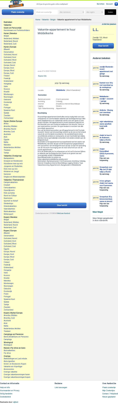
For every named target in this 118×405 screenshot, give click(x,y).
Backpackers (9, 158)
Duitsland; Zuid (10, 62)
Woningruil (8, 345)
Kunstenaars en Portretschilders (17, 30)
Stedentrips (8, 203)
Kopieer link (42, 76)
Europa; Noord (9, 65)
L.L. (96, 30)
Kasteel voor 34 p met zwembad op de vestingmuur (106, 85)
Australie (7, 134)
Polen (6, 105)
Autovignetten (9, 361)
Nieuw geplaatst (108, 397)
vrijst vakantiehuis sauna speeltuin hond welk (106, 124)
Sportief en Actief (11, 201)
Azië (5, 323)
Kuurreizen (8, 198)
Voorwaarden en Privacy (9, 390)
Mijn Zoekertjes (108, 390)
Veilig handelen (6, 394)
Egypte (6, 139)
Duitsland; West (10, 60)
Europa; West (9, 70)
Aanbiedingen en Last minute (15, 358)
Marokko (7, 145)
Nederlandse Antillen (12, 147)
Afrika (6, 124)
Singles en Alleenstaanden (14, 177)
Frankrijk (7, 78)
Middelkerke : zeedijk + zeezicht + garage (106, 98)
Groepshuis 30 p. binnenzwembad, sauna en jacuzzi (106, 199)
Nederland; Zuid (10, 44)
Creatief (7, 185)
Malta (6, 142)
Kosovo (7, 89)
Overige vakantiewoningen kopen (17, 377)
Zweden (7, 115)
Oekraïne (7, 99)
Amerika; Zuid (9, 131)
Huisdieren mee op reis (13, 163)
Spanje (6, 113)
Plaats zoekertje (109, 387)
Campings (8, 339)
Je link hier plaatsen (109, 24)
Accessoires (9, 369)
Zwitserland (8, 118)
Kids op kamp (9, 193)
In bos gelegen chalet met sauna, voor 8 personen (106, 183)
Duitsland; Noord (10, 55)
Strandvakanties (10, 206)
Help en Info (5, 387)
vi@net (15, 402)
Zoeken (110, 12)
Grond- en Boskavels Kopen (15, 364)
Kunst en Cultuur (10, 195)
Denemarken (9, 52)
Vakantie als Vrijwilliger (13, 366)
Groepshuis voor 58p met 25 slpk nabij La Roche (106, 169)
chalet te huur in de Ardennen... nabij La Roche (106, 137)
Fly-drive (7, 353)
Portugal (7, 107)
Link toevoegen (61, 387)
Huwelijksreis (9, 190)
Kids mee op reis (11, 169)
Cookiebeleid (5, 397)
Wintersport (8, 214)
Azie (5, 137)
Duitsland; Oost (10, 57)
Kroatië (6, 92)
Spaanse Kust (9, 110)
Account (109, 4)
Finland (6, 76)
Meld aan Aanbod (63, 213)
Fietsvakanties (10, 188)
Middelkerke (60, 90)
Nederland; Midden (11, 38)
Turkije (6, 153)
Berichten (100, 4)
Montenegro (8, 94)
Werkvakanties (10, 211)
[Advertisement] (62, 52)
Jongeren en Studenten (13, 166)
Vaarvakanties (9, 209)
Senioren (7, 174)
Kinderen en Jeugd (11, 171)
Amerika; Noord (10, 129)
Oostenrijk (8, 102)
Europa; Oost (9, 68)
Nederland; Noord (11, 41)
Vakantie (45, 20)
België (6, 36)
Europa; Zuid (9, 73)
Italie (6, 86)
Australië (7, 321)
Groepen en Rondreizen (13, 161)
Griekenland (8, 81)
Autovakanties (9, 350)
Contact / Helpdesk (110, 394)
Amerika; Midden (10, 126)
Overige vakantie (10, 372)
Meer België (98, 212)
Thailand (7, 150)
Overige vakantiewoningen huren (17, 374)
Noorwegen (8, 97)
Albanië (7, 49)
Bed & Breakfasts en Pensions (16, 337)
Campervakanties (11, 182)
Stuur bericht (62, 205)
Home (37, 20)
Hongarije (7, 84)
